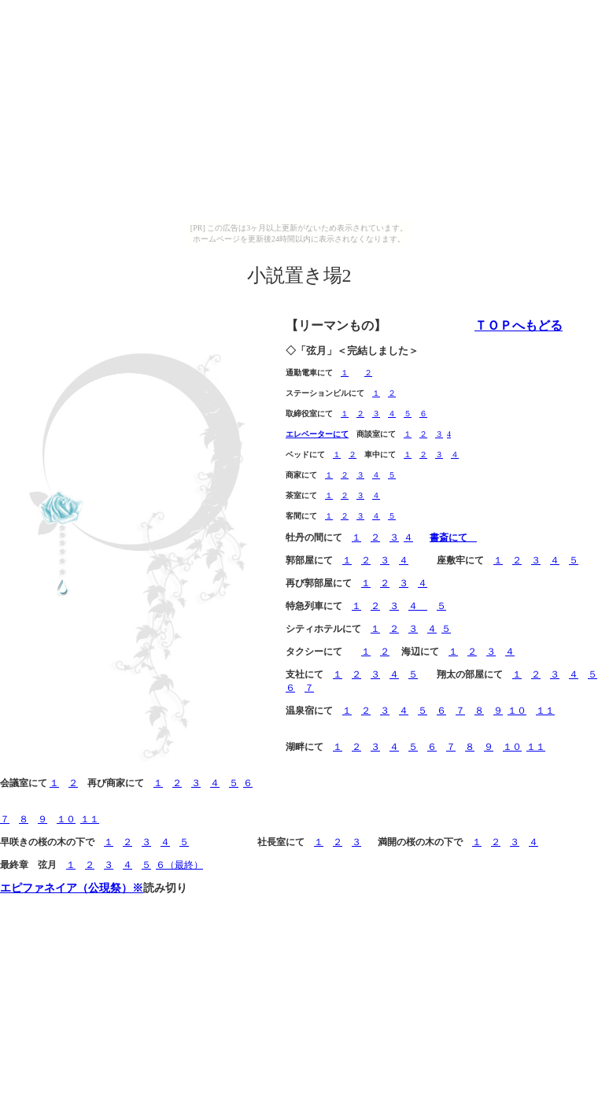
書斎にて (453, 537)
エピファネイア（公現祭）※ (71, 888)
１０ (517, 710)
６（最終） (179, 864)
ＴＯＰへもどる (518, 325)
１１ (545, 710)
